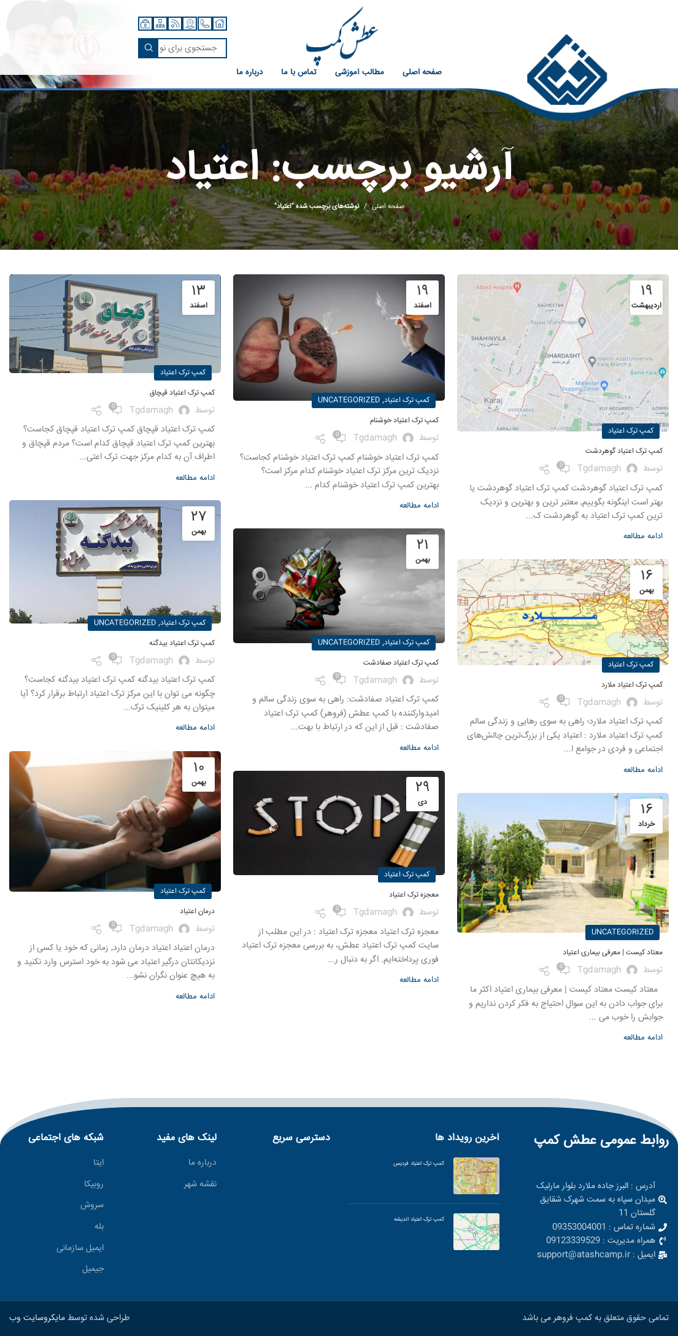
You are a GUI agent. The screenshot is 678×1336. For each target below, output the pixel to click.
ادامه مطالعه (643, 537)
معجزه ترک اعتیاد (414, 895)
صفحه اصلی (388, 207)
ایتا (98, 1163)
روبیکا (94, 1185)
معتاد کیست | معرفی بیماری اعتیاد (613, 953)
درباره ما (202, 1163)
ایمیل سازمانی (80, 1249)
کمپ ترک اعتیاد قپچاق (182, 393)
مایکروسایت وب (37, 1318)
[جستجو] (182, 48)
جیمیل (93, 1270)
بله (99, 1227)
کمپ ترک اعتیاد (630, 431)
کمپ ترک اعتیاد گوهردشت (624, 451)
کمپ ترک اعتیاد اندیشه (419, 1219)
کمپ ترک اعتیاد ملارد (632, 685)
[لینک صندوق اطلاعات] (567, 78)
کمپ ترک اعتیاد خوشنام (404, 421)
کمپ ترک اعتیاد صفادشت (401, 663)
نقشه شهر (200, 1185)
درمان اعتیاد (197, 911)
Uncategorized (349, 400)
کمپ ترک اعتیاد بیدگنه (182, 643)
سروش (92, 1206)
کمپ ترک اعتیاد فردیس (418, 1163)
